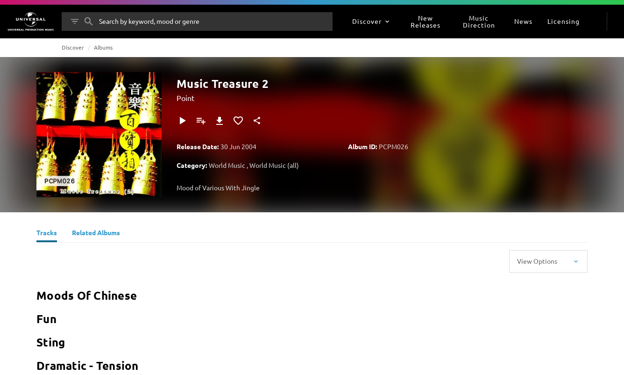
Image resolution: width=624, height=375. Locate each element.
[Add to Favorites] (238, 120)
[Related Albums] (96, 233)
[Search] (88, 21)
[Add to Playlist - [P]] (200, 120)
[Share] (256, 120)
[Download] (219, 120)
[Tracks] (46, 233)
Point (185, 97)
